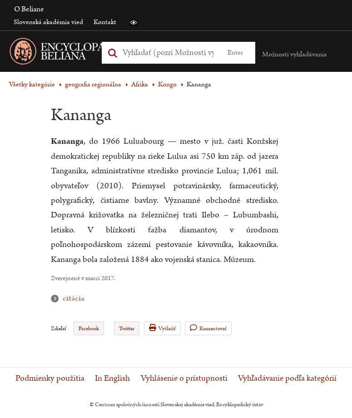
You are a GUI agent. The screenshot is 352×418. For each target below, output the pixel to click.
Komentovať (208, 328)
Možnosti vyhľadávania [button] (294, 54)
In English (112, 378)
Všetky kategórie (32, 84)
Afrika (139, 84)
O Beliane (29, 9)
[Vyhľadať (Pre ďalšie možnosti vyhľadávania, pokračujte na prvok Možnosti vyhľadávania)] (168, 52)
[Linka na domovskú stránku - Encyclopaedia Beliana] (84, 53)
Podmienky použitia (49, 378)
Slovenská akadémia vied (48, 22)
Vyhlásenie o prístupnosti (184, 378)
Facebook (89, 328)
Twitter (126, 328)
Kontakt (105, 22)
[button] (133, 23)
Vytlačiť (162, 328)
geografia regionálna (93, 84)
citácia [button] (57, 298)
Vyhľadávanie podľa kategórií (287, 378)
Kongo (167, 84)
